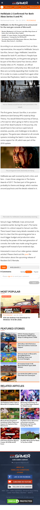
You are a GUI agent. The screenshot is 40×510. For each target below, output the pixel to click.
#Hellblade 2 (15, 267)
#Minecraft (8, 7)
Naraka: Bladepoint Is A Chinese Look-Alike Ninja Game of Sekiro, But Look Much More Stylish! (19, 32)
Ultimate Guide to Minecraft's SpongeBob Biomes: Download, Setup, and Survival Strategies (27, 356)
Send (34, 283)
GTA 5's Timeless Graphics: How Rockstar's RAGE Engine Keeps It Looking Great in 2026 (27, 335)
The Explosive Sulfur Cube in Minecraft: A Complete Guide (10, 403)
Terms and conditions (20, 470)
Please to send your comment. (16, 276)
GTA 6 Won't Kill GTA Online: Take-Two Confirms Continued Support (27, 345)
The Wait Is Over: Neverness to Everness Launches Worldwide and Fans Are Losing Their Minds (29, 423)
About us (20, 467)
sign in (10, 276)
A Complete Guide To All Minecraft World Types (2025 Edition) (27, 365)
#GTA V (16, 7)
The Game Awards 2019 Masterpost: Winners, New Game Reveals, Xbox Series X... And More (19, 40)
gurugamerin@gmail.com (21, 462)
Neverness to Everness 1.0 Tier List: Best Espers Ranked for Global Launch (30, 404)
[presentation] (8, 267)
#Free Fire (24, 7)
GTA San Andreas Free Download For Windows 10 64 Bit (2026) (16, 319)
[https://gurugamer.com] (20, 456)
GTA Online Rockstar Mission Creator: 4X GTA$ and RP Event (10, 442)
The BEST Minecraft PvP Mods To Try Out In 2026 (30, 441)
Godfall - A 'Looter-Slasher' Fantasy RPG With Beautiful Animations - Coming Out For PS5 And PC (18, 36)
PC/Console (31, 20)
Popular (36, 272)
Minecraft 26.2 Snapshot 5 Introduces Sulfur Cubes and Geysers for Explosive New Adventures (10, 423)
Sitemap (20, 472)
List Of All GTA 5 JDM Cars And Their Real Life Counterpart (27, 374)
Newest (28, 272)
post (26, 254)
